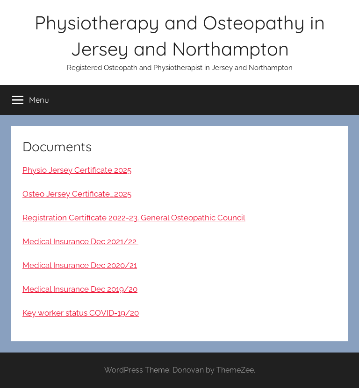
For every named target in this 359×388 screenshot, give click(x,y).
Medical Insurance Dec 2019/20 (79, 289)
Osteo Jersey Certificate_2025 (76, 193)
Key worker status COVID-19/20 (80, 312)
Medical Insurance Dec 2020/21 (79, 265)
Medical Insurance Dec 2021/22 (80, 241)
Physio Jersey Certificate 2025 (76, 170)
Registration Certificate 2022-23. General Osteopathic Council (133, 217)
